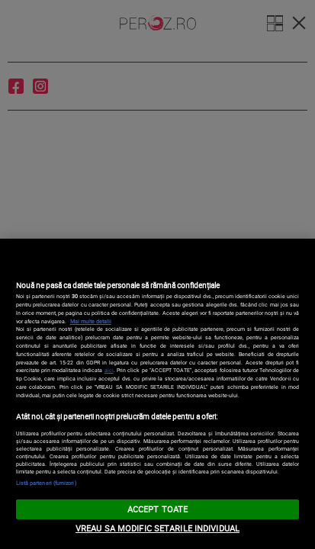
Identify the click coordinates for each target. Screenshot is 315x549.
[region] (157, 394)
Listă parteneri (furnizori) (46, 482)
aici (109, 370)
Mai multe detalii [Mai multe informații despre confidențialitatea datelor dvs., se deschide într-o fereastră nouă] (90, 321)
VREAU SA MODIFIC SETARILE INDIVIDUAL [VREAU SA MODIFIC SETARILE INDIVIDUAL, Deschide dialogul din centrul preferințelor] (157, 528)
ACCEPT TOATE (157, 509)
